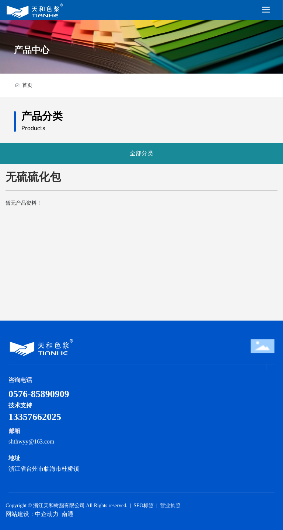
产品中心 (31, 50)
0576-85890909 (38, 394)
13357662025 (34, 416)
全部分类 (141, 153)
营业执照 (170, 505)
